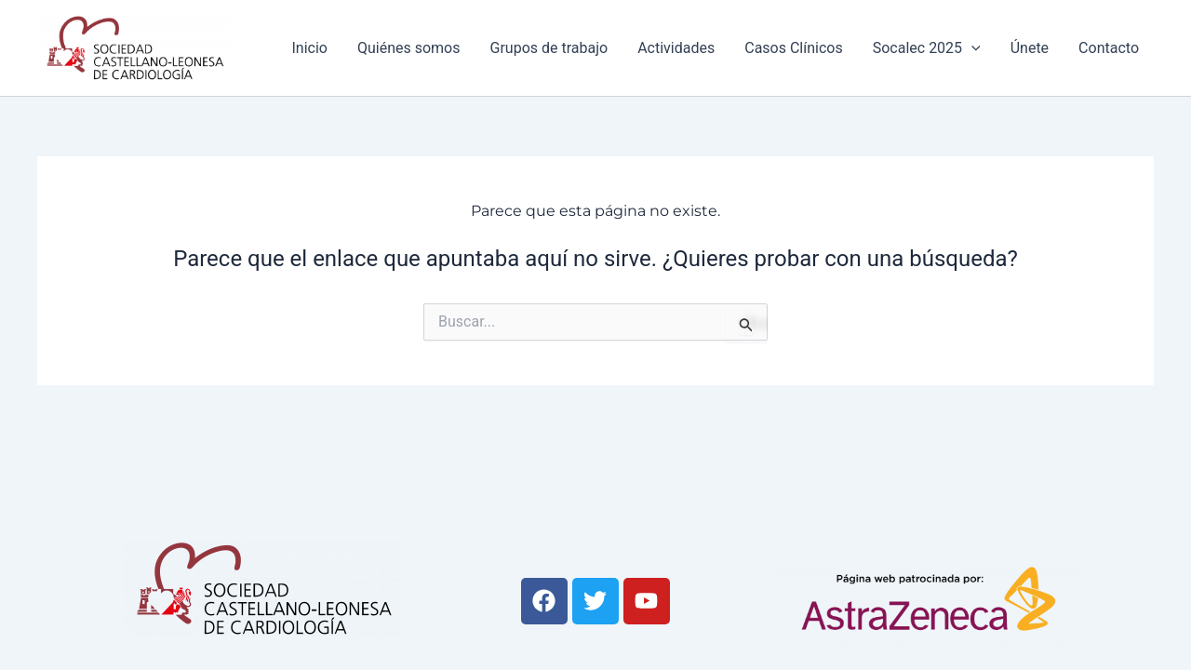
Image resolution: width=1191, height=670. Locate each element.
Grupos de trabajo (549, 48)
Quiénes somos (409, 48)
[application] (971, 48)
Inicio (309, 48)
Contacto (1108, 48)
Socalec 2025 (927, 48)
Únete (1029, 48)
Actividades (676, 48)
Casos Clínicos (793, 48)
